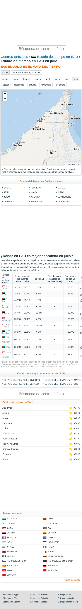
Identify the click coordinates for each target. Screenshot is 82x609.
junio (61, 192)
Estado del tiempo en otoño (61, 384)
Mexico (11, 556)
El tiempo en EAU (10, 598)
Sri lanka (12, 565)
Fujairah (6, 313)
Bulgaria (12, 519)
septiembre (64, 197)
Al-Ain (5, 418)
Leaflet (68, 164)
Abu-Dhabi (6, 287)
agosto (35, 197)
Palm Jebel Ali (6, 331)
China (51, 519)
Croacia (52, 523)
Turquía (52, 570)
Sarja (8, 347)
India (9, 542)
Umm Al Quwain (10, 449)
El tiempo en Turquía (66, 595)
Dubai (5, 307)
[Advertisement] (41, 23)
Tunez (10, 570)
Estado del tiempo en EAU (57, 57)
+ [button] (5, 94)
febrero (36, 187)
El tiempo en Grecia (66, 598)
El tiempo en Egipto (11, 595)
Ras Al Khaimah (10, 444)
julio (7, 197)
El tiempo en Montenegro (68, 602)
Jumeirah (6, 320)
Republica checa (16, 561)
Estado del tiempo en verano (21, 384)
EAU (50, 528)
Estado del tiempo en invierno (22, 380)
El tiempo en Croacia (38, 602)
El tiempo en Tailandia (39, 595)
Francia (11, 537)
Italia (51, 547)
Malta (51, 551)
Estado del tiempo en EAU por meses (41, 181)
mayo (34, 192)
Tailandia (53, 565)
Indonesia (53, 542)
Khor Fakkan (6, 325)
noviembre (37, 201)
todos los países (72, 580)
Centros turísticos (14, 57)
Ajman (5, 294)
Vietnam (11, 575)
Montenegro (55, 556)
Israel (10, 547)
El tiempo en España (11, 602)
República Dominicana (60, 561)
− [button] (5, 98)
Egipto (11, 533)
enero (7, 187)
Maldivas (12, 551)
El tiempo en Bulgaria (39, 598)
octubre (9, 201)
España (52, 533)
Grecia (52, 537)
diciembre (63, 201)
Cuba (10, 528)
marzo (61, 187)
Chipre (11, 523)
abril (7, 192)
